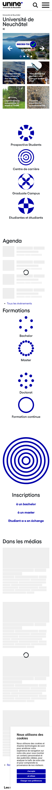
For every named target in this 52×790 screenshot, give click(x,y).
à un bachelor (26, 504)
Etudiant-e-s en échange (26, 521)
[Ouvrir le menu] (45, 5)
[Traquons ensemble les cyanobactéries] (38, 97)
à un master (26, 512)
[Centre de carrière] (26, 158)
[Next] (42, 48)
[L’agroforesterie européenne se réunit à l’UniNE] (14, 97)
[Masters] (26, 349)
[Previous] (10, 48)
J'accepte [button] (31, 771)
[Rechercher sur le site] (35, 5)
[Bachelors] (26, 325)
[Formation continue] (26, 406)
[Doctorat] (26, 381)
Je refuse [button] (31, 776)
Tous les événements (19, 303)
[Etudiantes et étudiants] (26, 207)
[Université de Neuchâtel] (13, 5)
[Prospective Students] (26, 134)
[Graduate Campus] (26, 182)
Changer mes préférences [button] (31, 781)
